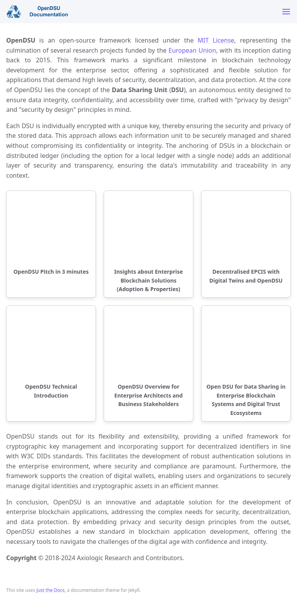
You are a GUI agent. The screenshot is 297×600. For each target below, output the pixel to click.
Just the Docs (50, 590)
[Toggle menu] (286, 11)
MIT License (216, 40)
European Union (192, 50)
